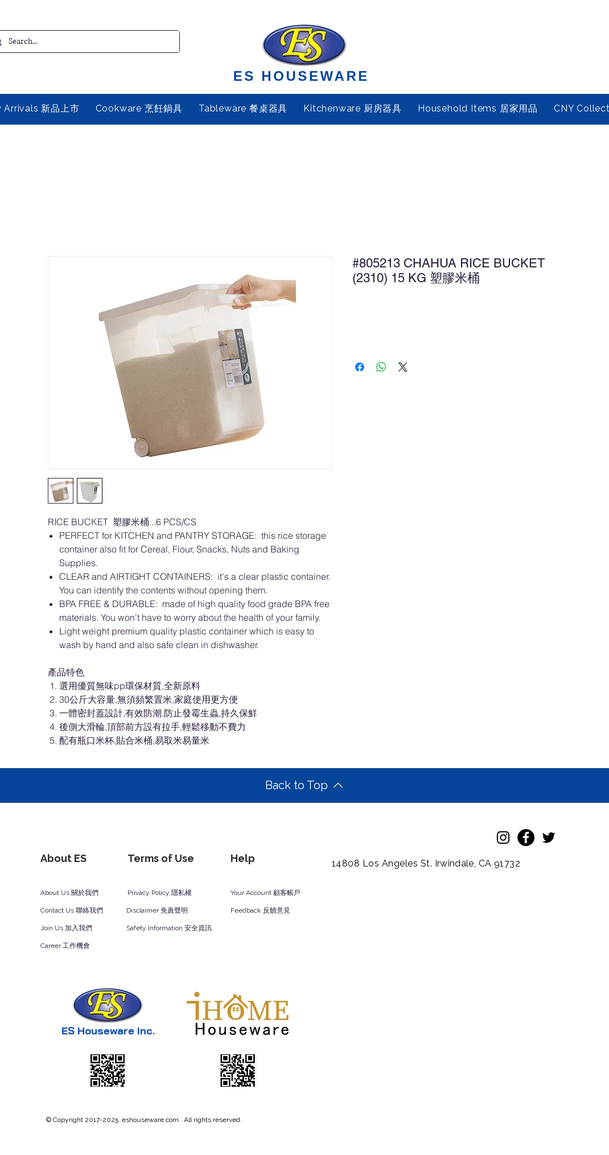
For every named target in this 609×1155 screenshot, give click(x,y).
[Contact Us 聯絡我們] (87, 911)
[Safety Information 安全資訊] (179, 928)
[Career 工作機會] (79, 946)
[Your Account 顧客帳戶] (276, 893)
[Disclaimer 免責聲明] (164, 911)
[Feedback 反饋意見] (273, 911)
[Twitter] (548, 837)
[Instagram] (503, 837)
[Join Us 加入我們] (79, 928)
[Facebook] (525, 837)
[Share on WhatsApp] (381, 367)
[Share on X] (403, 367)
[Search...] (82, 41)
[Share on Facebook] (360, 367)
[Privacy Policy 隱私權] (165, 893)
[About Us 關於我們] (78, 893)
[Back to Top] (304, 785)
